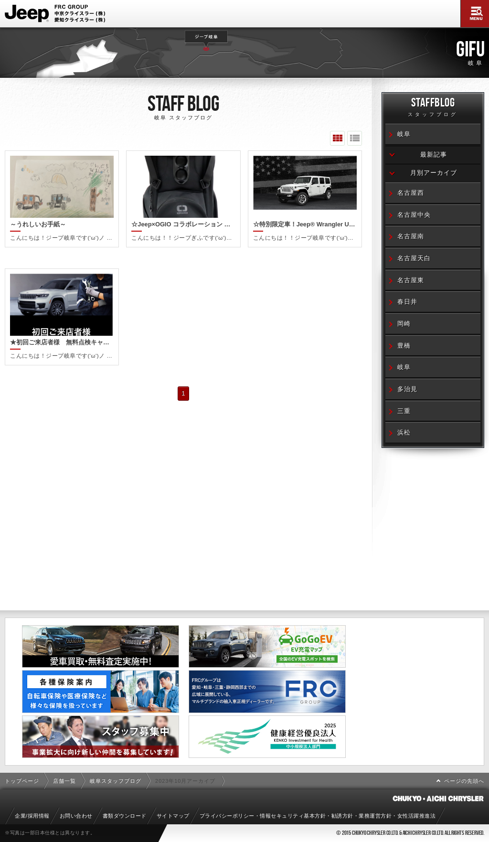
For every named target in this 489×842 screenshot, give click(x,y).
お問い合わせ (76, 816)
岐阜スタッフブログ (115, 781)
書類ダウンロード (125, 816)
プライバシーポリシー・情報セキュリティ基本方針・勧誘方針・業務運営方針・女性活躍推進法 (318, 816)
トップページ (22, 781)
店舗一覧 (64, 781)
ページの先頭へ (464, 781)
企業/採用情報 (32, 816)
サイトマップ (173, 816)
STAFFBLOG (433, 109)
